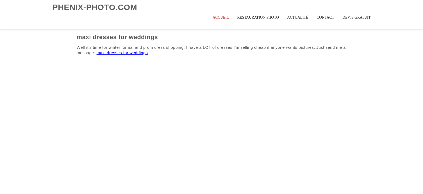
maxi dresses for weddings (122, 52)
